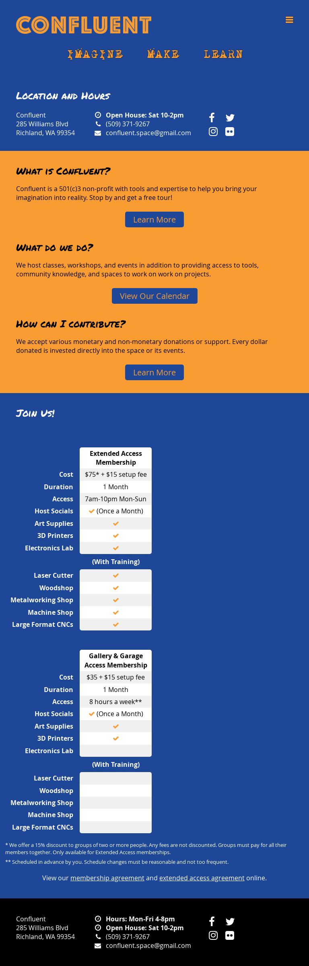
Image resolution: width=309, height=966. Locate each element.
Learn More (154, 219)
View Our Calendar (155, 295)
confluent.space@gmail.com (148, 132)
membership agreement (107, 877)
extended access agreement (202, 877)
